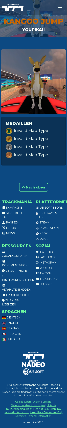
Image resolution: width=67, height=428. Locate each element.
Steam (42, 222)
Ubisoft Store (49, 207)
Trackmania (47, 278)
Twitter (44, 251)
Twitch (43, 273)
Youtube (45, 268)
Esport (10, 228)
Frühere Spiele (16, 295)
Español (11, 328)
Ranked (10, 222)
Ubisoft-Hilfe (14, 270)
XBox (42, 233)
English (10, 323)
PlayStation (47, 228)
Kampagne (12, 207)
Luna (41, 238)
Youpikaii (33, 29)
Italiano (11, 339)
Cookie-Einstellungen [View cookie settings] (28, 401)
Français (11, 333)
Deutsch (11, 317)
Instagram (46, 262)
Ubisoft (44, 284)
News (8, 233)
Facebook (45, 257)
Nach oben (33, 187)
